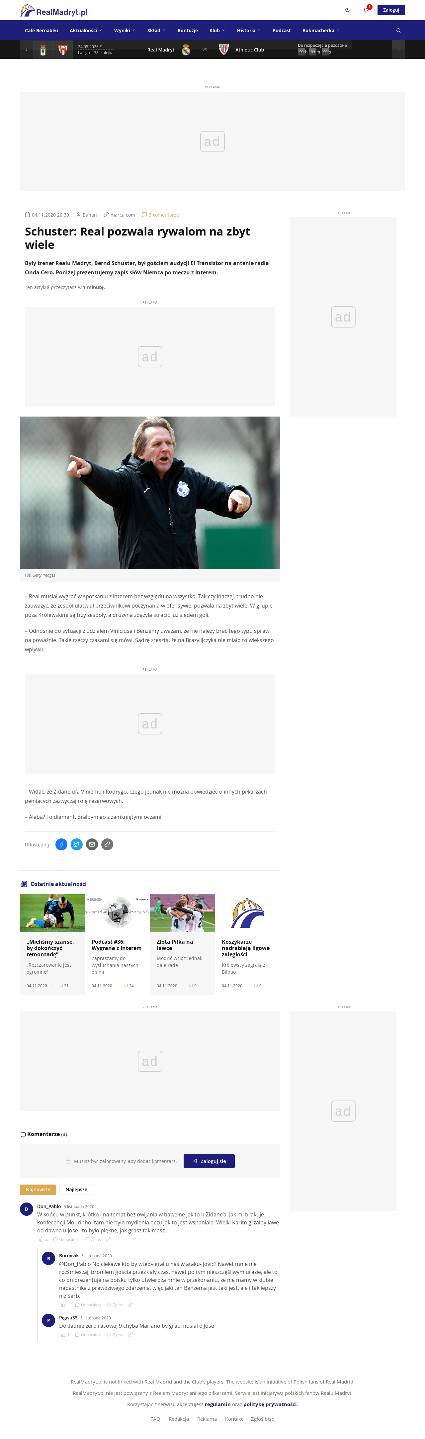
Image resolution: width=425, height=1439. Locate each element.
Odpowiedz (66, 1239)
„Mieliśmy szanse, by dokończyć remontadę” (50, 948)
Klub (217, 30)
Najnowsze (38, 1189)
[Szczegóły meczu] (43, 49)
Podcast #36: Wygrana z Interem (117, 945)
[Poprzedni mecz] (26, 49)
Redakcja (179, 1418)
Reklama (207, 1418)
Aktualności (86, 30)
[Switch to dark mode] (347, 10)
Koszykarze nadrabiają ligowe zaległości (246, 948)
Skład (156, 30)
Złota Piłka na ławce (175, 945)
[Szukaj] (398, 30)
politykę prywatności (270, 1404)
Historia (249, 30)
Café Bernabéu (41, 30)
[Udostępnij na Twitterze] (77, 844)
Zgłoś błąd (263, 1418)
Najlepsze (76, 1189)
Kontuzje (188, 30)
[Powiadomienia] (365, 10)
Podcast (282, 30)
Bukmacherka (321, 30)
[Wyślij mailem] (92, 844)
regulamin (218, 1404)
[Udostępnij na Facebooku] (61, 844)
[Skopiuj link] (107, 844)
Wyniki (125, 30)
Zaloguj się (209, 1161)
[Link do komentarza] (108, 1239)
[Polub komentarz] (43, 1239)
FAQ (155, 1418)
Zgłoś (93, 1239)
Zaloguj (391, 10)
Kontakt (234, 1418)
